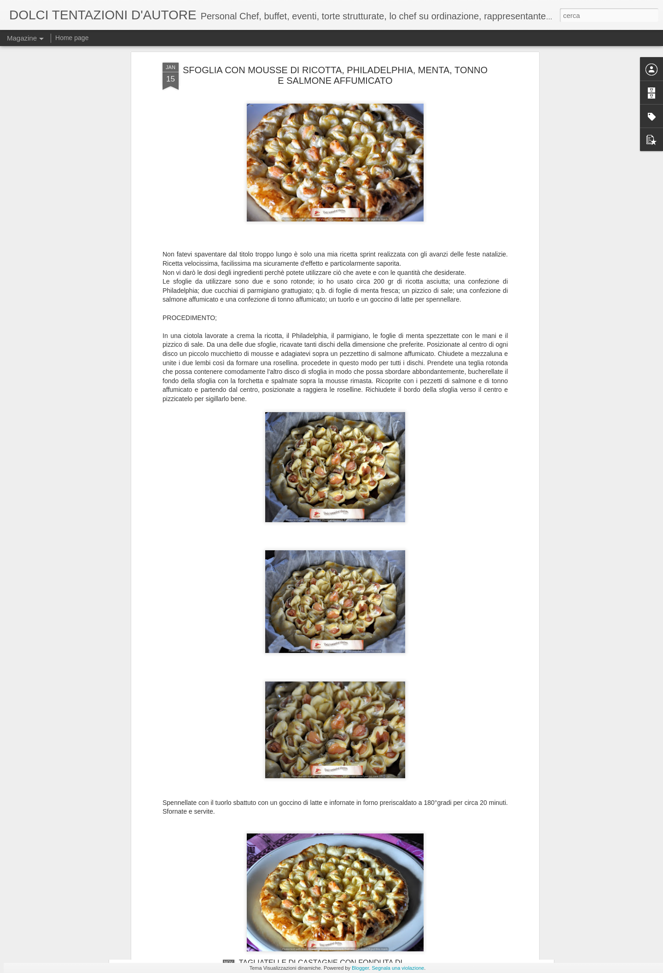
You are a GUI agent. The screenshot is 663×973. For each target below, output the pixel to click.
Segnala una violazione (398, 968)
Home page (71, 37)
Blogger (360, 968)
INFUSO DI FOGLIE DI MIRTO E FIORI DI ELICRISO (327, 858)
